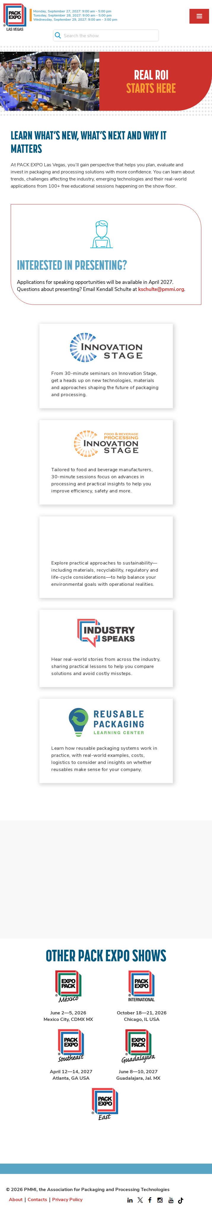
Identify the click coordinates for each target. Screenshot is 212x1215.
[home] (15, 17)
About (16, 1199)
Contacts (37, 1199)
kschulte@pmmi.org (161, 289)
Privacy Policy (67, 1199)
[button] (199, 16)
